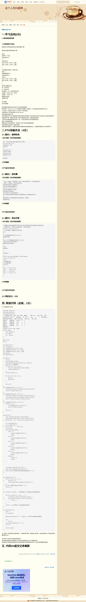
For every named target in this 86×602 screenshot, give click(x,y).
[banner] (7, 2)
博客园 (3, 25)
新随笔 (10, 25)
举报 (54, 554)
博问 (26, 2)
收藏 (51, 554)
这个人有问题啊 (14, 8)
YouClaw (41, 2)
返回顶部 (52, 567)
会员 (14, 2)
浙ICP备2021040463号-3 (52, 600)
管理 (18, 25)
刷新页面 (47, 567)
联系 (14, 25)
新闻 (22, 2)
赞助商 (36, 2)
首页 (7, 25)
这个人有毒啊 (36, 554)
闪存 (30, 2)
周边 (18, 2)
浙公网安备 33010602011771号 (36, 600)
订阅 (21, 25)
